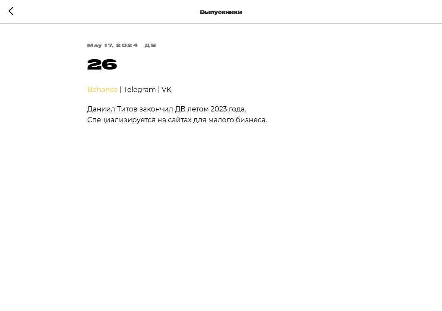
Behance (102, 90)
